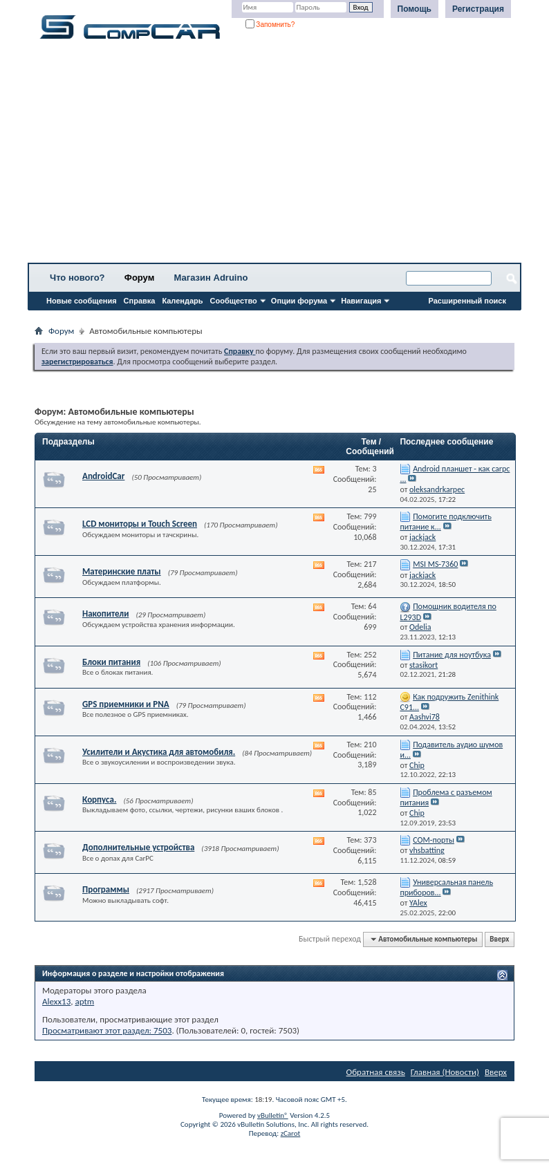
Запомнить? (270, 24)
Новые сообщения (81, 301)
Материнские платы (121, 571)
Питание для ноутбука (452, 655)
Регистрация (478, 9)
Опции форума (299, 301)
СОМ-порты (433, 840)
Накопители (105, 613)
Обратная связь (375, 1072)
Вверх (499, 939)
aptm (84, 1001)
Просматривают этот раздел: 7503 (106, 1030)
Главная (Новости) (445, 1072)
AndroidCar (103, 476)
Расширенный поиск (467, 301)
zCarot (291, 1133)
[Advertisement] (274, 155)
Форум (139, 277)
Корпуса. (99, 799)
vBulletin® (272, 1115)
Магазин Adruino (211, 277)
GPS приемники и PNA (125, 704)
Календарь (182, 301)
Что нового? (77, 277)
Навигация (361, 301)
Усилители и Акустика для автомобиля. (158, 752)
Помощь (414, 9)
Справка (140, 301)
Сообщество (233, 301)
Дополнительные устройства (138, 847)
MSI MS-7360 (435, 564)
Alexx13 (56, 1001)
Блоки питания (111, 662)
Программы (105, 889)
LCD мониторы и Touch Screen (139, 523)
